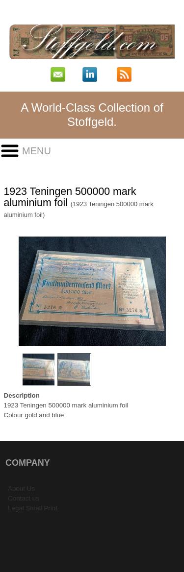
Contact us (23, 498)
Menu (36, 150)
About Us (21, 488)
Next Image (174, 292)
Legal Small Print (32, 508)
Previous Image (11, 292)
